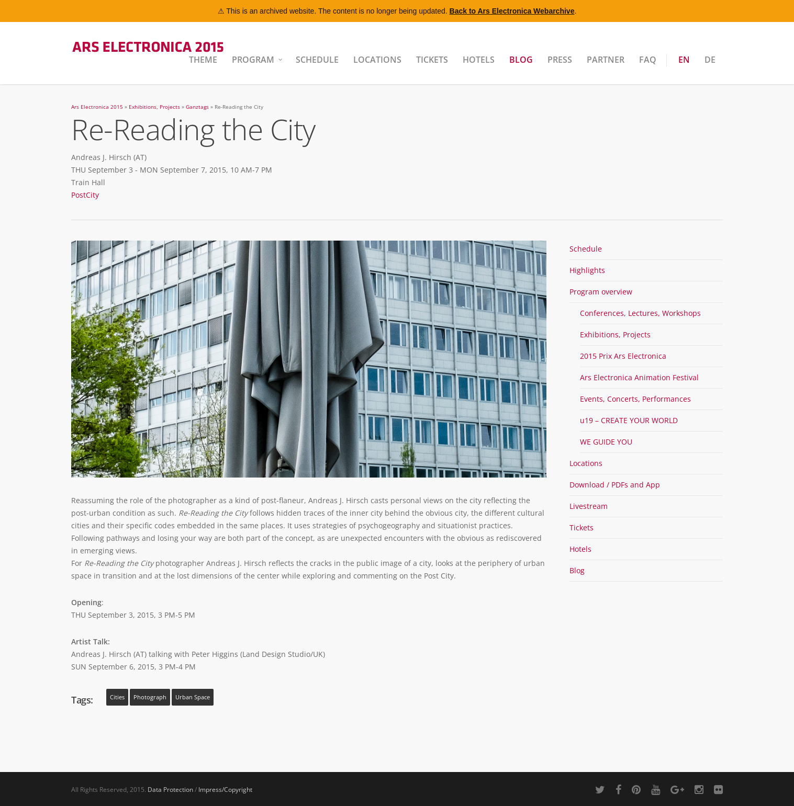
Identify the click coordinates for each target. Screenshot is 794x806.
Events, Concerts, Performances (635, 399)
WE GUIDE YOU (606, 442)
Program (258, 59)
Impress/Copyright (225, 789)
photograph (149, 697)
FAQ (647, 59)
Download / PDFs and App (614, 485)
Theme (203, 59)
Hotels (479, 59)
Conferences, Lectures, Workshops (640, 313)
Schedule (317, 59)
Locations (377, 59)
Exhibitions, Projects (154, 107)
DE (709, 59)
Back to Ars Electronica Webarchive (512, 11)
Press (559, 59)
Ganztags (197, 107)
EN (684, 59)
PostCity (85, 195)
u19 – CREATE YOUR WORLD (629, 420)
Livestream (588, 506)
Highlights (587, 270)
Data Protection (170, 789)
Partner (605, 59)
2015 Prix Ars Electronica (623, 356)
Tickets (432, 59)
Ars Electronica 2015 (97, 107)
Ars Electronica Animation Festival (639, 377)
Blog (521, 59)
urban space (192, 697)
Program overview (600, 292)
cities (117, 697)
